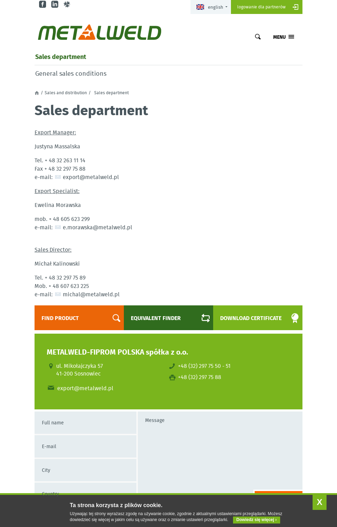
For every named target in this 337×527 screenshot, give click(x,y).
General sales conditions (70, 73)
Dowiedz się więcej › (257, 519)
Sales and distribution (66, 93)
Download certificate (253, 318)
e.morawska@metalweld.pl (97, 227)
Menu (279, 36)
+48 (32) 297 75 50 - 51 (204, 366)
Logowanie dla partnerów (261, 7)
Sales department (60, 56)
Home (37, 93)
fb (43, 4)
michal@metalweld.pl (91, 294)
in (55, 4)
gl (67, 4)
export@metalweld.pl (91, 176)
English (209, 7)
